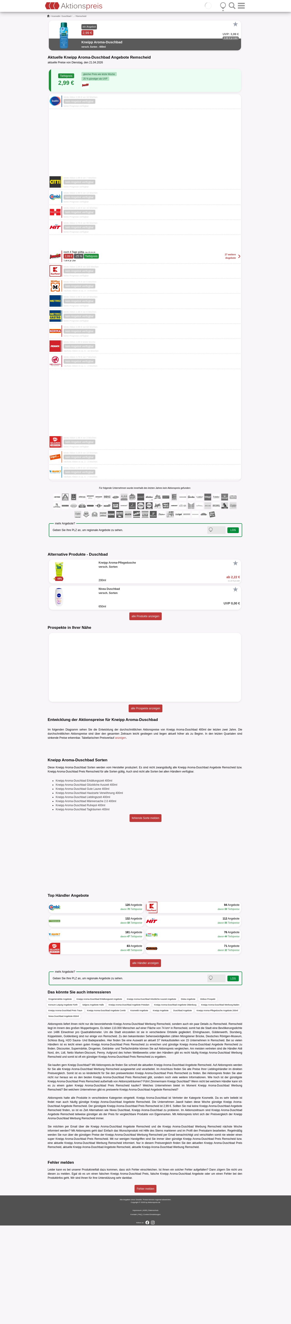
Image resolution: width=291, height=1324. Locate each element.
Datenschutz (153, 1309)
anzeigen (120, 737)
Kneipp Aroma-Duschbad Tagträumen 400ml (82, 907)
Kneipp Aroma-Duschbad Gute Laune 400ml (82, 887)
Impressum (137, 1309)
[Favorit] (235, 24)
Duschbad (66, 16)
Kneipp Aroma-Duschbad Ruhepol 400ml (80, 903)
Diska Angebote (188, 1097)
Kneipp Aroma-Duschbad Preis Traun (65, 1109)
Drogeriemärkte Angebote (60, 1097)
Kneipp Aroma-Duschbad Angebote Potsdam (129, 1103)
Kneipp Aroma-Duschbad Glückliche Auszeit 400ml (86, 883)
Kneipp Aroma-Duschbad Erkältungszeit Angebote (99, 1097)
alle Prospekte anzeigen (145, 708)
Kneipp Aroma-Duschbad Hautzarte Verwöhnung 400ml (89, 891)
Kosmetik (56, 16)
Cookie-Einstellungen (152, 1313)
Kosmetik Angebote (139, 1109)
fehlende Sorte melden (145, 916)
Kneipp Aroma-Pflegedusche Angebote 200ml (217, 1109)
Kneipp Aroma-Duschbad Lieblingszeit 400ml (83, 895)
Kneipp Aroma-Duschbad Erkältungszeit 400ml (84, 879)
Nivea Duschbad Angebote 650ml (63, 1114)
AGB (145, 1309)
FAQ (140, 1313)
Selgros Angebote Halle (93, 1103)
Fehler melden (145, 1287)
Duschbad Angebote (182, 1109)
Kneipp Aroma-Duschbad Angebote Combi (106, 1109)
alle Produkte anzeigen (145, 616)
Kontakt (133, 1313)
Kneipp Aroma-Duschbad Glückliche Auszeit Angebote (151, 1097)
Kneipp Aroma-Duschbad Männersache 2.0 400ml (86, 899)
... (74, 16)
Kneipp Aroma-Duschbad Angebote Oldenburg (175, 1103)
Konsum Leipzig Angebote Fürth (63, 1103)
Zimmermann (159, 1179)
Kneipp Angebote (161, 1109)
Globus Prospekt (207, 1097)
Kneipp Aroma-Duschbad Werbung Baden (220, 1103)
